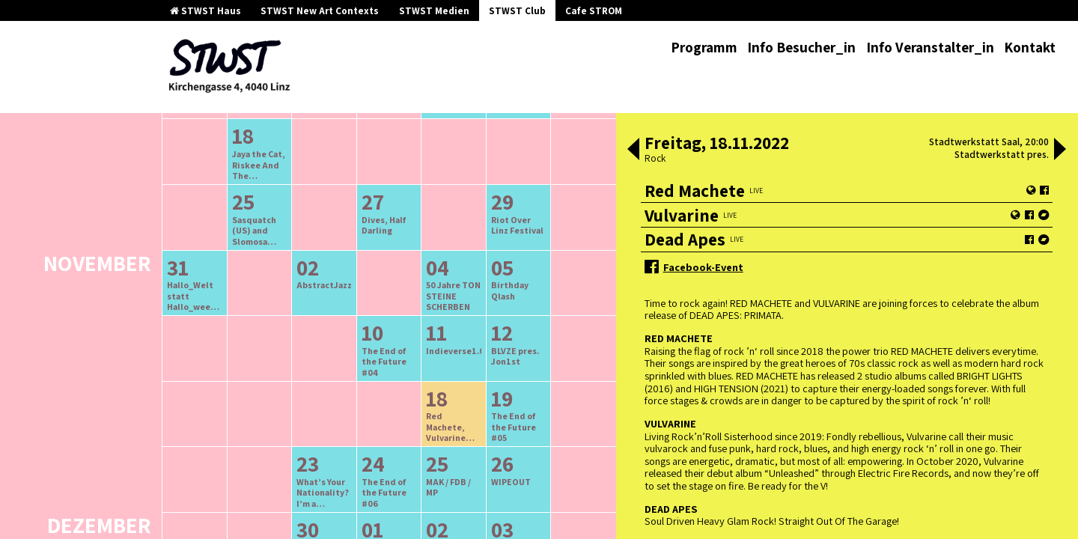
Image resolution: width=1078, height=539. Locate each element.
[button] (633, 150)
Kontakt (1030, 47)
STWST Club (517, 10)
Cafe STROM (593, 10)
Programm (704, 47)
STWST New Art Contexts (320, 10)
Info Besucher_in (801, 47)
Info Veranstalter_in (930, 47)
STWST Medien (434, 10)
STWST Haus (205, 10)
